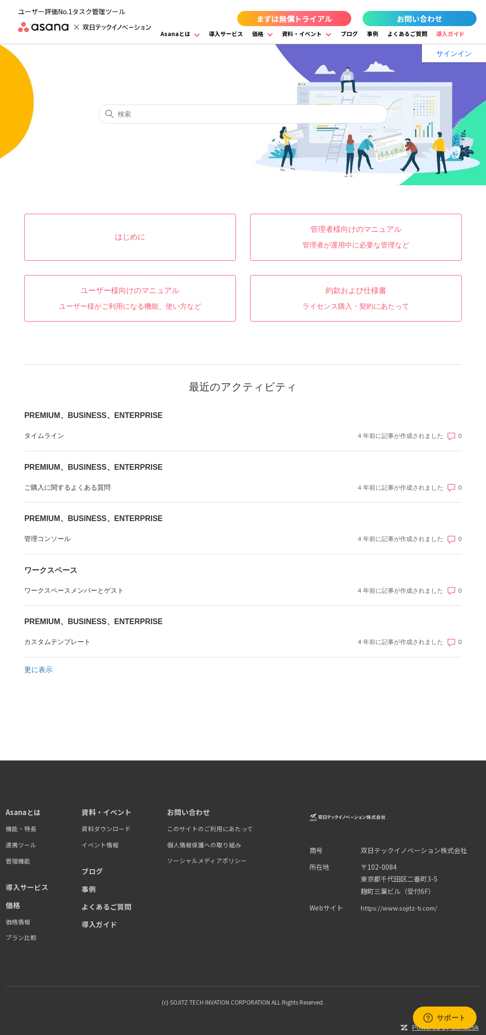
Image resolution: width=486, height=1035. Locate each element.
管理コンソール (47, 538)
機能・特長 (21, 828)
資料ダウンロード (106, 828)
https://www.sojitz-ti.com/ (403, 907)
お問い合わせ (419, 18)
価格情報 (18, 920)
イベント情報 (100, 844)
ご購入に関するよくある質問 (67, 487)
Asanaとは (175, 33)
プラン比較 (21, 936)
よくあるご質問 (407, 33)
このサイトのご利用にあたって (210, 828)
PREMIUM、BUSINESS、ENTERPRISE (93, 415)
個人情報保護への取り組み (204, 844)
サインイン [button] (454, 53)
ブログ (349, 33)
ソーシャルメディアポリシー (207, 860)
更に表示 (38, 669)
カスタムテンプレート (57, 642)
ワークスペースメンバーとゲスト (74, 590)
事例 (372, 33)
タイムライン (44, 435)
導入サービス (226, 33)
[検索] (243, 113)
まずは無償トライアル (294, 18)
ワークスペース (50, 570)
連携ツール (21, 844)
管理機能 (18, 860)
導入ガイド (450, 33)
